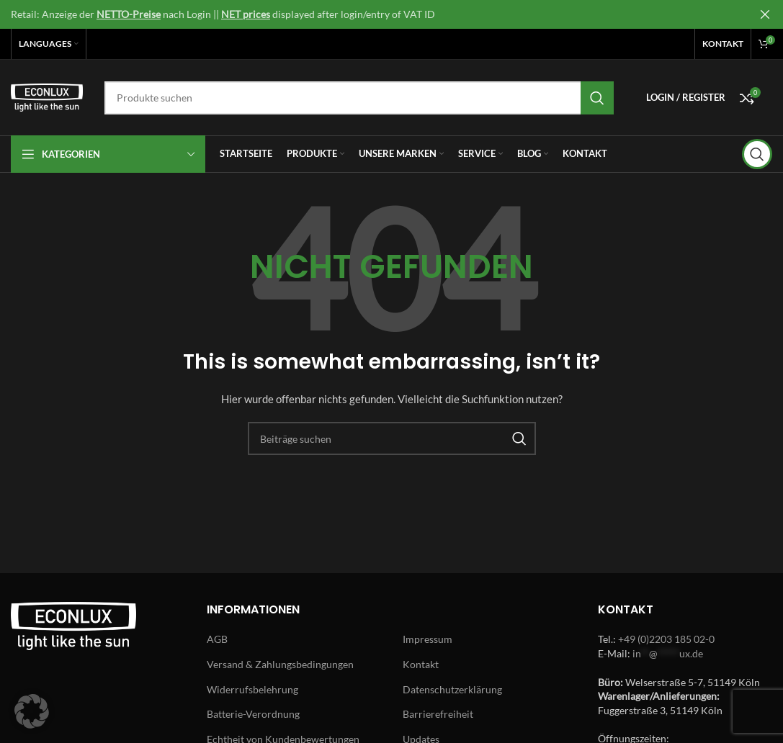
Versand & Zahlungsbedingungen (280, 664)
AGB (217, 639)
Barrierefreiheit (438, 714)
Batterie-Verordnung (253, 714)
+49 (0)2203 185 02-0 (666, 639)
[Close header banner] (765, 14)
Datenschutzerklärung (452, 689)
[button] (31, 711)
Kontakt (421, 664)
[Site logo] (47, 96)
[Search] (359, 97)
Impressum (427, 639)
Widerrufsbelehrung (252, 689)
